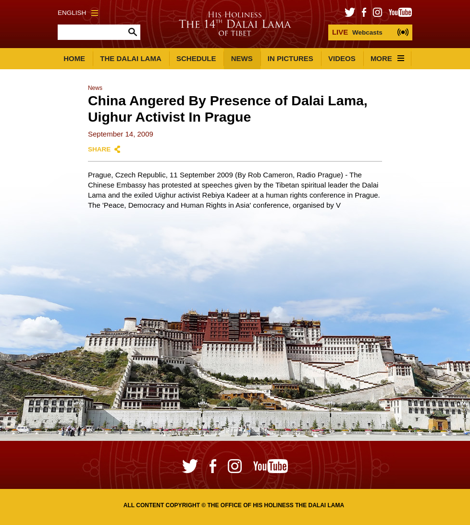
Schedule (196, 58)
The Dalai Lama (130, 58)
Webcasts (357, 32)
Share (99, 149)
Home (74, 58)
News (242, 58)
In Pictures (290, 58)
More (387, 58)
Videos (342, 58)
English (78, 12)
